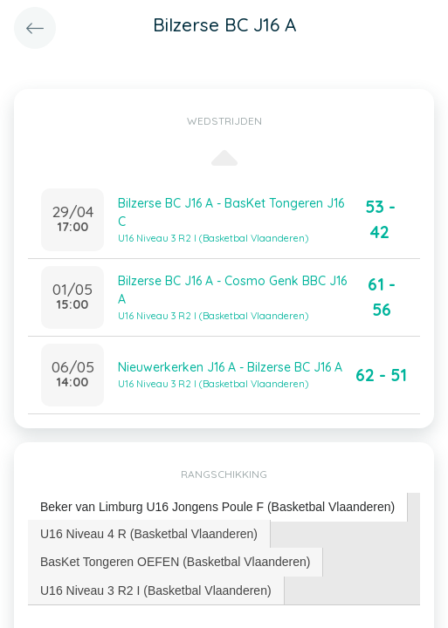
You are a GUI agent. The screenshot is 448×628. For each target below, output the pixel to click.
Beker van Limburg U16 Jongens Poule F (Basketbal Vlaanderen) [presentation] (217, 507)
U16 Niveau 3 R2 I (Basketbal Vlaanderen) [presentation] (156, 590)
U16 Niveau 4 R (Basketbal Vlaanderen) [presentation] (149, 534)
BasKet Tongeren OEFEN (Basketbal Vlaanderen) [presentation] (175, 562)
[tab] (218, 507)
